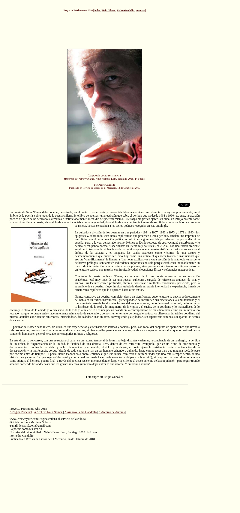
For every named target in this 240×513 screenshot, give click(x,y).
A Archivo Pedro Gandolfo (80, 412)
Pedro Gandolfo (126, 10)
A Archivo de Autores (111, 412)
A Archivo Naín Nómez (48, 412)
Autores (140, 10)
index (97, 10)
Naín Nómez (109, 10)
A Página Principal (21, 412)
